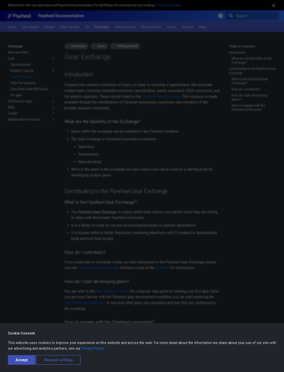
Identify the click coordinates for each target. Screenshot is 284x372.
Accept (22, 360)
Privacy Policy (92, 348)
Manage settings (58, 360)
